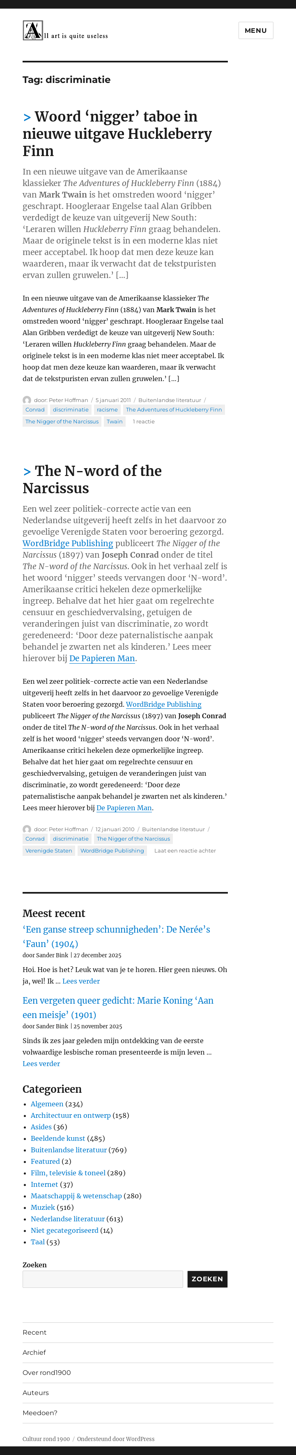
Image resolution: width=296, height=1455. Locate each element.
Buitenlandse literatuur (169, 400)
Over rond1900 (47, 1373)
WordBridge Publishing (68, 543)
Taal (38, 1242)
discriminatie (71, 409)
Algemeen (47, 1104)
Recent (35, 1332)
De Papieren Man (102, 658)
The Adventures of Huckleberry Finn (174, 409)
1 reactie (144, 421)
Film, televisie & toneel (68, 1173)
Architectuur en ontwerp (71, 1115)
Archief (34, 1352)
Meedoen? (40, 1413)
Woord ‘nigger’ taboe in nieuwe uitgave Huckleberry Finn (117, 134)
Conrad (35, 409)
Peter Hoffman (68, 400)
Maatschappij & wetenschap (76, 1196)
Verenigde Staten (48, 850)
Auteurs (36, 1393)
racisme (107, 409)
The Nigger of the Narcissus (62, 421)
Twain (115, 421)
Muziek (43, 1207)
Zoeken (35, 1265)
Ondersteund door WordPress (116, 1439)
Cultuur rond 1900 (46, 1439)
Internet (44, 1184)
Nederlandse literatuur (68, 1219)
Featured (45, 1161)
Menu (256, 30)
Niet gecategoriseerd (65, 1230)
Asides (41, 1127)
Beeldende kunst (58, 1138)
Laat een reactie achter (185, 850)
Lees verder (81, 981)
